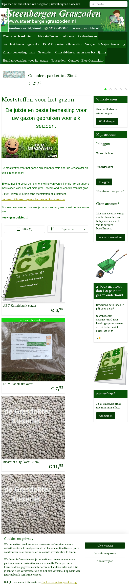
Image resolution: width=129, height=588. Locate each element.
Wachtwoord (105, 167)
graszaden (52, 531)
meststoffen (52, 503)
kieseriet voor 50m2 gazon (12, 311)
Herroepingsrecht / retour (63, 446)
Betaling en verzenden (60, 463)
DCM (48, 526)
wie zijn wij (75, 503)
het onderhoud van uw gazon (63, 489)
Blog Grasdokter (92, 60)
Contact (73, 60)
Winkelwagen (107, 121)
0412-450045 (13, 447)
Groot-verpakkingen (59, 542)
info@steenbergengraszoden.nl (19, 453)
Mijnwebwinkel (101, 581)
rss (58, 581)
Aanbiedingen (87, 36)
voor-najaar (53, 514)
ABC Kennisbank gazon (15, 269)
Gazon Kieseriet (45, 313)
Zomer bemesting (15, 52)
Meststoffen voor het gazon (56, 36)
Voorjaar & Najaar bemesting (105, 44)
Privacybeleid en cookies (62, 458)
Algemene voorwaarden (61, 441)
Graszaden (45, 52)
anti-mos (51, 537)
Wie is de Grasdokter (19, 36)
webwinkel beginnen (71, 581)
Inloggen (104, 182)
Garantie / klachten (59, 452)
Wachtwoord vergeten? (110, 191)
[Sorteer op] (68, 229)
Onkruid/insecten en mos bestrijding (80, 52)
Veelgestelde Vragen (59, 435)
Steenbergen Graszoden (65, 4)
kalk (32, 52)
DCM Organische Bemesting (62, 44)
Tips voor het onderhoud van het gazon (25, 4)
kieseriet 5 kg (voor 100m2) (73, 269)
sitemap (52, 581)
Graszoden (58, 60)
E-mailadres (105, 153)
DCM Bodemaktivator (44, 269)
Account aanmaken (110, 237)
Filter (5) (24, 229)
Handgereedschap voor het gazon (25, 60)
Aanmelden (106, 416)
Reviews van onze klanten (21, 503)
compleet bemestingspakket (21, 44)
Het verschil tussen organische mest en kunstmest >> (33, 199)
